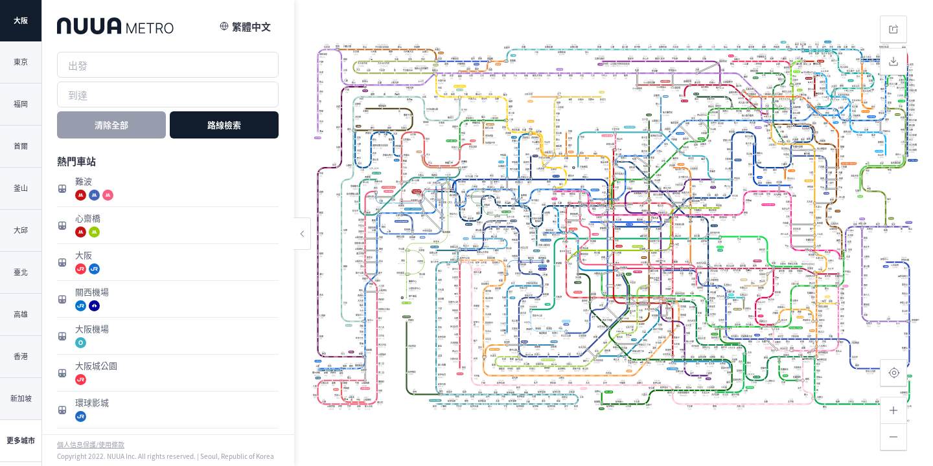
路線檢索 (224, 124)
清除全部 (111, 124)
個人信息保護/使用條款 (90, 444)
